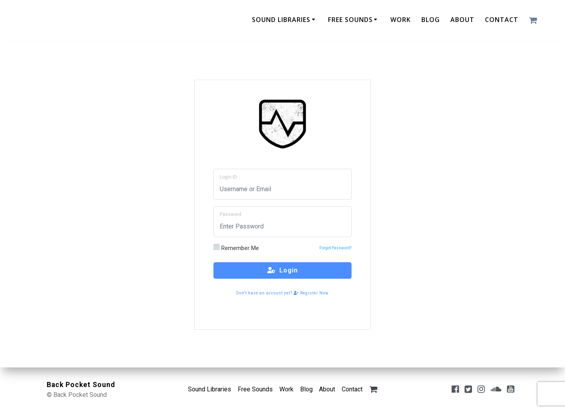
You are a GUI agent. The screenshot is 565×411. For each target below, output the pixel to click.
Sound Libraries (281, 19)
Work (400, 19)
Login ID (228, 177)
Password (230, 214)
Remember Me (236, 248)
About (462, 19)
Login (282, 270)
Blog (430, 19)
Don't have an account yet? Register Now (282, 293)
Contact (501, 19)
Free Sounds (350, 19)
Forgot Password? (335, 248)
